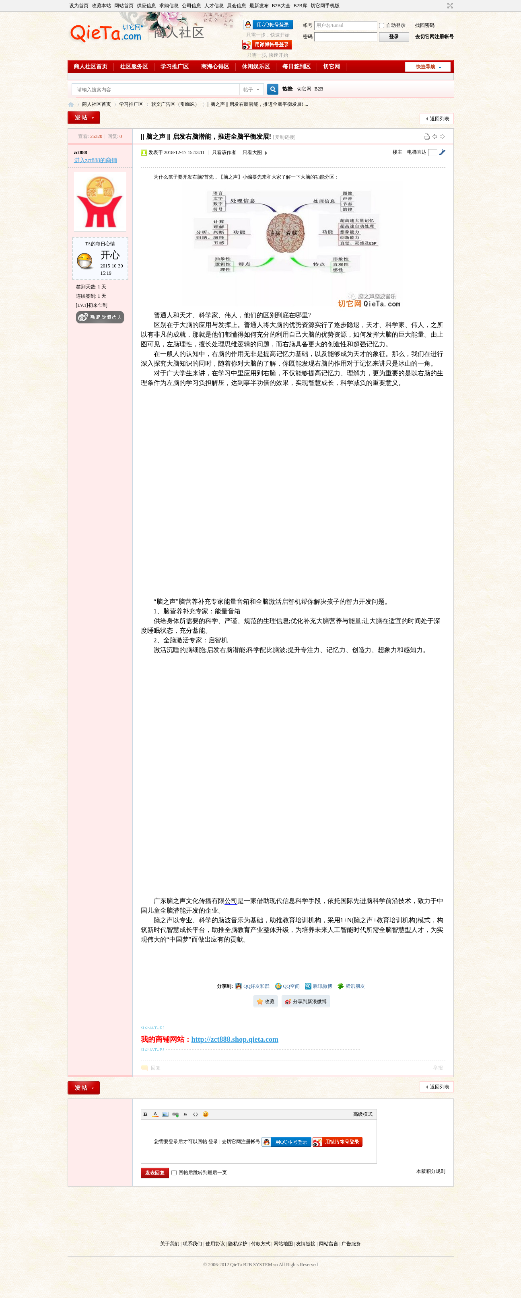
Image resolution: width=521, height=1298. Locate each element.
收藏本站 (101, 5)
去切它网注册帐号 (434, 36)
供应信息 (146, 5)
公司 (230, 900)
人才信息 (214, 5)
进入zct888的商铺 (95, 160)
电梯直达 (416, 152)
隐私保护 (237, 1244)
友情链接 (305, 1244)
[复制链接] (284, 137)
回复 (156, 1068)
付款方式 (260, 1244)
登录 (213, 1141)
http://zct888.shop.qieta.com (235, 1039)
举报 (438, 1068)
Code (196, 1114)
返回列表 (439, 118)
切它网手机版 (325, 5)
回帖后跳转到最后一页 (199, 1172)
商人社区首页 (90, 67)
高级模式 (363, 1114)
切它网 (331, 67)
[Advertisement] (260, 1214)
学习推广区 (175, 67)
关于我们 (169, 1244)
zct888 (80, 152)
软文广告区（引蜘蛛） (175, 104)
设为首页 (79, 5)
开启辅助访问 (443, 5)
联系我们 (192, 1244)
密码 (308, 36)
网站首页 (124, 5)
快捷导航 (425, 67)
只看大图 (252, 152)
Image (165, 1114)
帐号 (308, 25)
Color (155, 1114)
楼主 (397, 152)
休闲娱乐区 (256, 67)
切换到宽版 (449, 5)
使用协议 (215, 1244)
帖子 (248, 90)
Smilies (206, 1114)
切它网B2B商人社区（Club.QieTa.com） (71, 104)
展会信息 (236, 5)
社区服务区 (134, 67)
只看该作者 (224, 152)
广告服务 (351, 1244)
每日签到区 (296, 67)
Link (175, 1114)
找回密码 (425, 25)
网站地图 (283, 1244)
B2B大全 (281, 5)
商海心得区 (215, 67)
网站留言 (328, 1244)
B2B (319, 89)
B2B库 (300, 5)
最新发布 (259, 5)
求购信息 (169, 5)
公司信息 (191, 5)
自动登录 (392, 25)
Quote (185, 1114)
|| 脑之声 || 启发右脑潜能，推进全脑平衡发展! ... (258, 104)
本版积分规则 (430, 1171)
